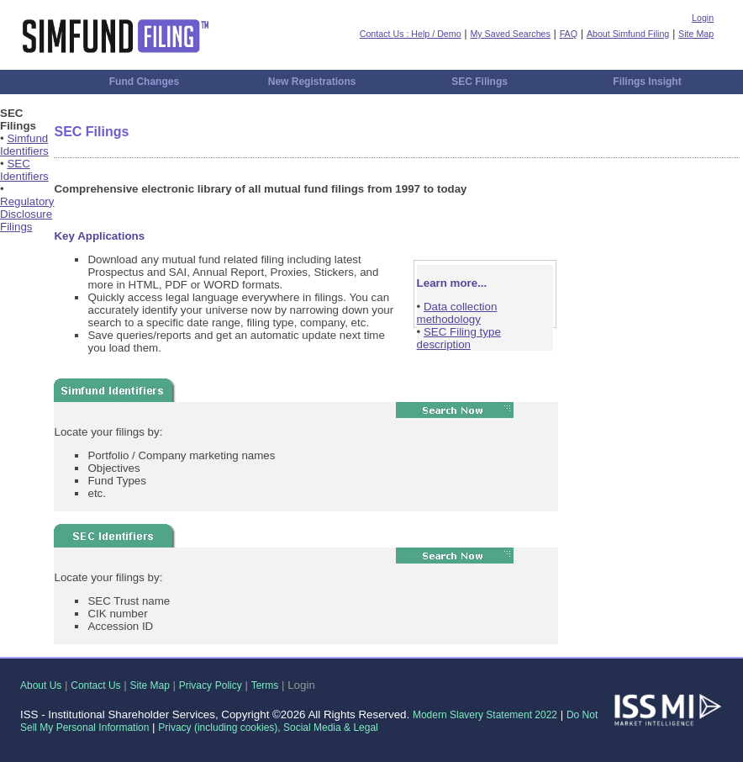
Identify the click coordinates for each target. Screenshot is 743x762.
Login (703, 18)
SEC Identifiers (24, 170)
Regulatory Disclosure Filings (27, 214)
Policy (228, 685)
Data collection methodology (457, 312)
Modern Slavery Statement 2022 (485, 715)
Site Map (696, 34)
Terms (265, 685)
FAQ (568, 34)
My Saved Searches (510, 34)
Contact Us (95, 685)
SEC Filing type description (459, 338)
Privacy (195, 685)
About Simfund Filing (628, 34)
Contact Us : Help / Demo (410, 34)
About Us (40, 685)
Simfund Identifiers (24, 144)
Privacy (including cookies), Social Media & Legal (267, 727)
